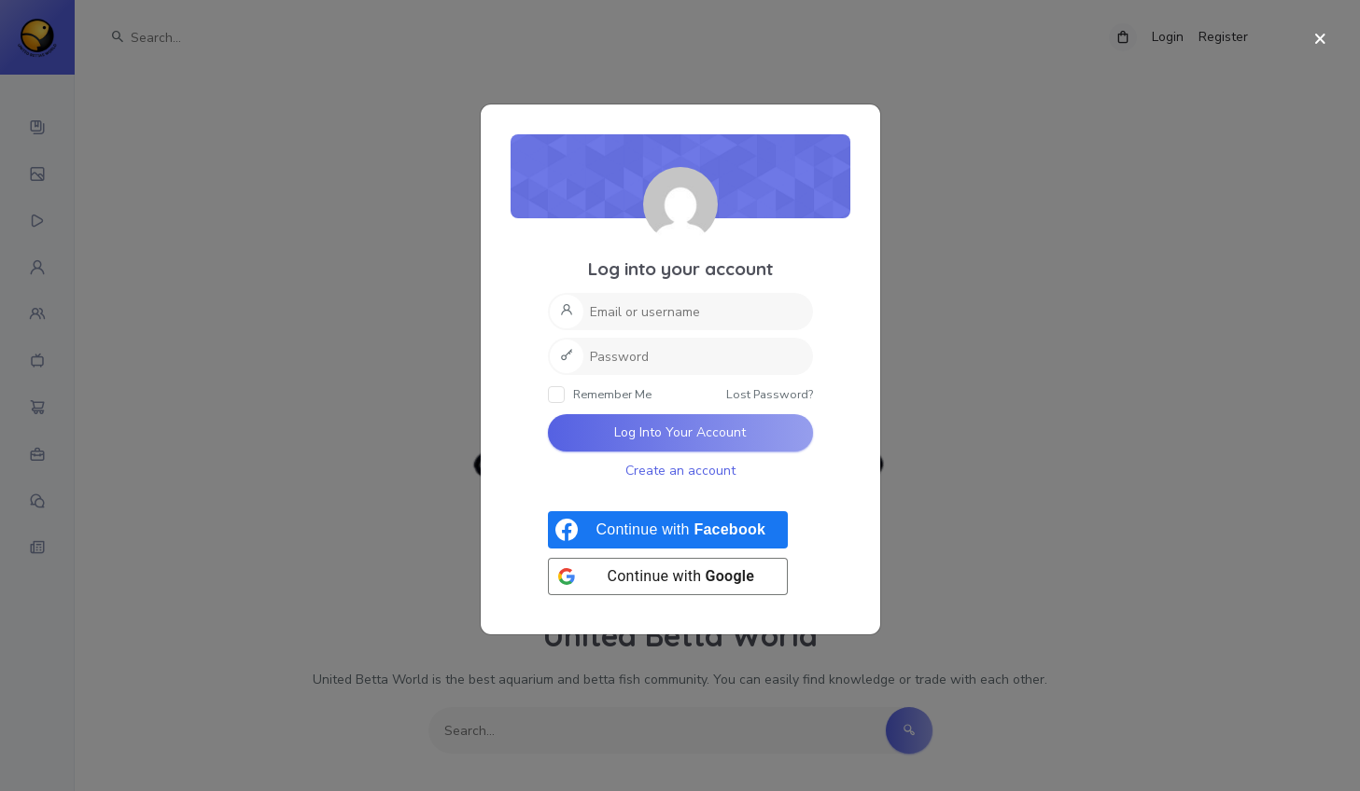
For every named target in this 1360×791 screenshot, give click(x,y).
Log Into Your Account (680, 432)
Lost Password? (769, 394)
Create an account (680, 470)
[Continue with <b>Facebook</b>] (668, 529)
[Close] (1320, 39)
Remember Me (600, 394)
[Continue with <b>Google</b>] (668, 576)
